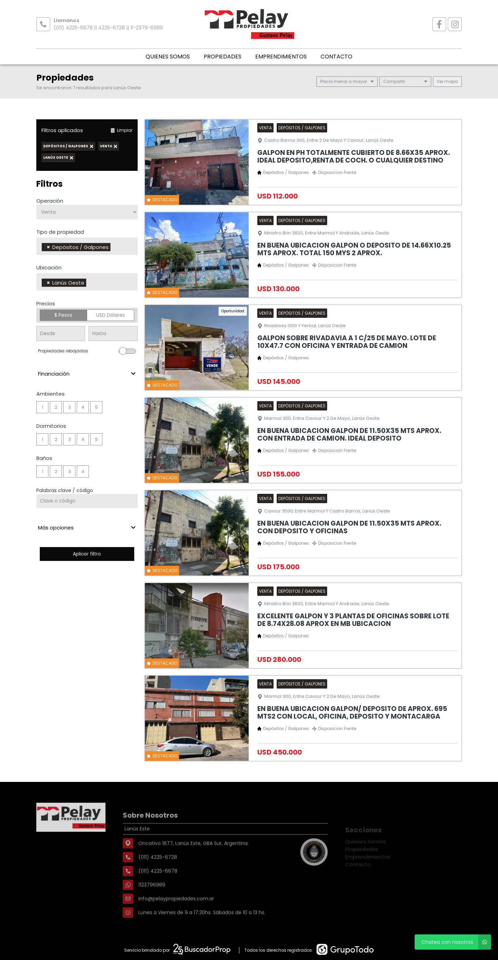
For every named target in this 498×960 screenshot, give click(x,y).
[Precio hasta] (113, 333)
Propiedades (222, 57)
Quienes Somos (168, 57)
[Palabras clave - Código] (87, 501)
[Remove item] (48, 247)
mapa (447, 81)
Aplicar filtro (87, 554)
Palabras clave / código (64, 490)
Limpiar (121, 130)
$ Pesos (63, 315)
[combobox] (87, 246)
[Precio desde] (60, 333)
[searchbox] (114, 248)
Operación (49, 200)
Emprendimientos (281, 57)
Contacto (336, 57)
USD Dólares (110, 315)
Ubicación (49, 267)
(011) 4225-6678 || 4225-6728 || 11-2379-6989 (108, 27)
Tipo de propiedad (60, 232)
